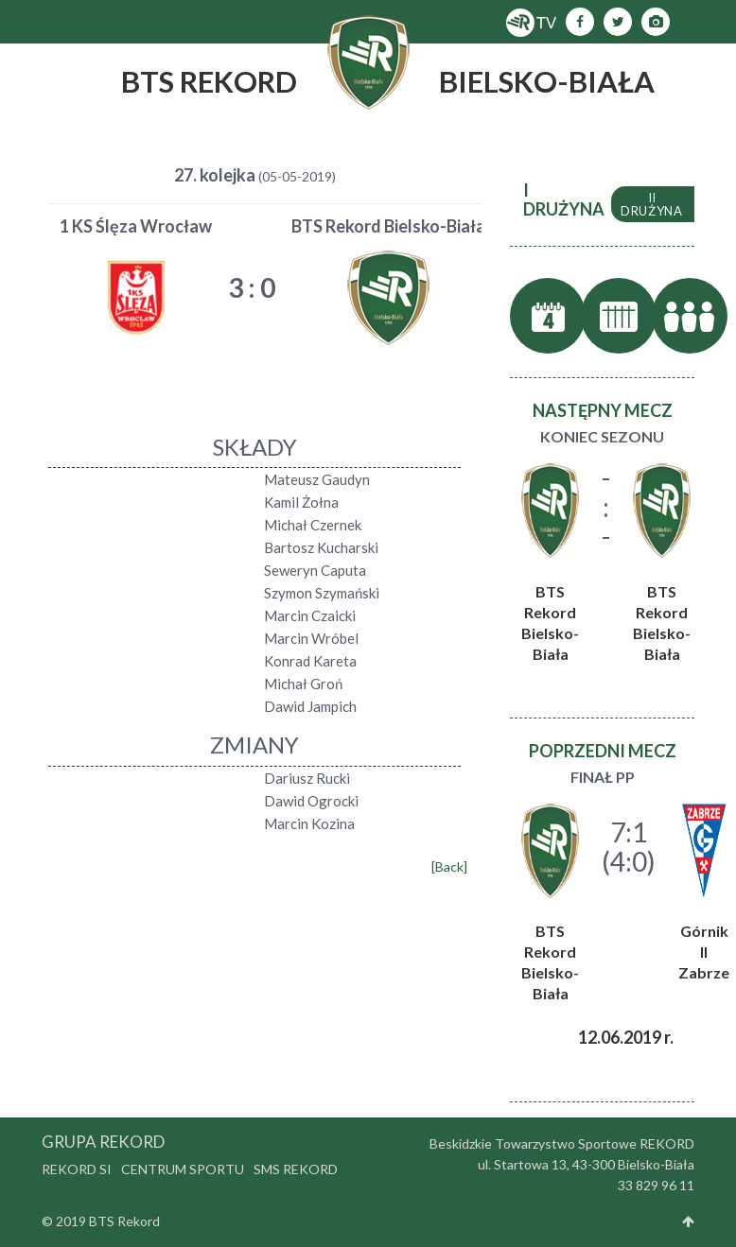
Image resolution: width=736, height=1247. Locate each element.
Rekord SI (77, 1169)
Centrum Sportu (182, 1169)
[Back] (449, 866)
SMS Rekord (296, 1169)
